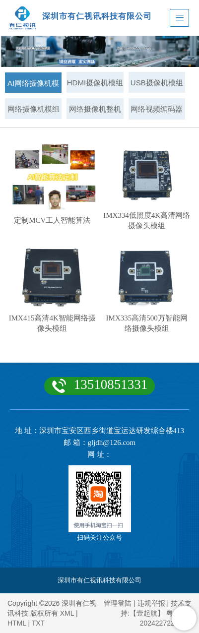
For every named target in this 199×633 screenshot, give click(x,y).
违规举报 (151, 603)
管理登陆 (118, 603)
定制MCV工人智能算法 (52, 220)
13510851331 (111, 384)
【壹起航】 (147, 613)
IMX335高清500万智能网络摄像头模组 (147, 323)
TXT (38, 623)
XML (67, 613)
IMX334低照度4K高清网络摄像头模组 (146, 220)
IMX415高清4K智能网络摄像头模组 (52, 323)
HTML (16, 623)
